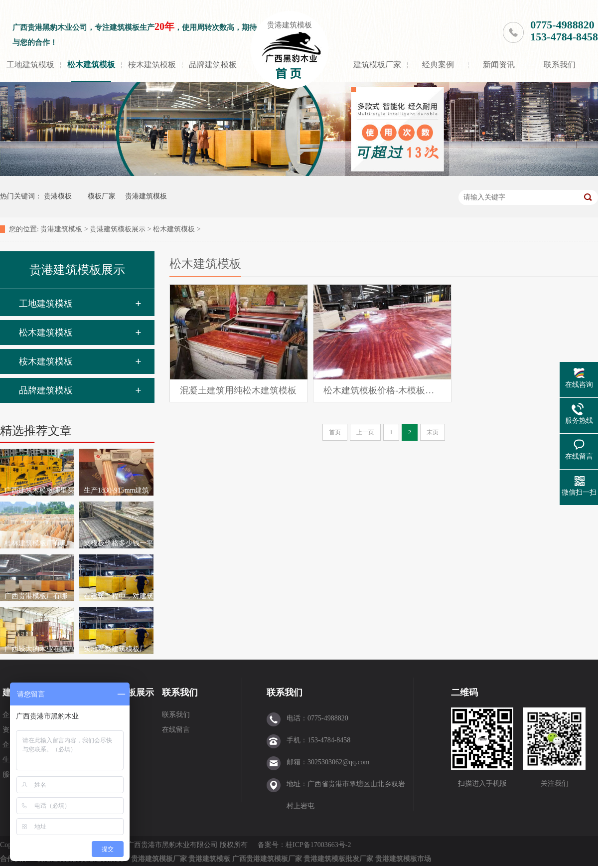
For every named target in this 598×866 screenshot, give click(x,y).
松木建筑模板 (91, 64)
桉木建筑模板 (152, 64)
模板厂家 (102, 196)
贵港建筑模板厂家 (159, 859)
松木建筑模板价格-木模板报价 (382, 390)
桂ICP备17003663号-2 (319, 845)
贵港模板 (58, 196)
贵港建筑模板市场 (403, 859)
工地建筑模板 (30, 64)
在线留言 (176, 729)
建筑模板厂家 (377, 64)
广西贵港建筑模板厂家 (267, 859)
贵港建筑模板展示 (118, 229)
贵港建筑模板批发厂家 (338, 859)
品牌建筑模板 (213, 64)
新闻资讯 (499, 64)
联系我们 (560, 64)
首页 (335, 432)
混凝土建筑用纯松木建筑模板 (238, 390)
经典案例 (438, 64)
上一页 (365, 432)
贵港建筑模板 (289, 25)
